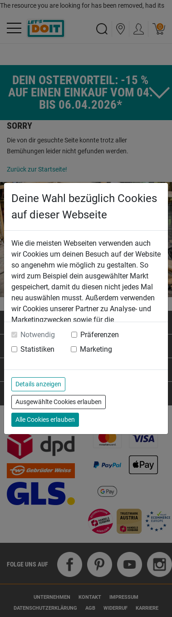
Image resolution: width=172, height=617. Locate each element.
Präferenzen (99, 334)
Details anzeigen (38, 384)
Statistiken (37, 349)
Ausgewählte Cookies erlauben (58, 401)
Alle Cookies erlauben (45, 419)
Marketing (96, 349)
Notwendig (37, 334)
